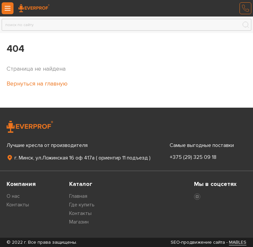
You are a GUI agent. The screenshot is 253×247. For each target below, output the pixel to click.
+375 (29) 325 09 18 (193, 157)
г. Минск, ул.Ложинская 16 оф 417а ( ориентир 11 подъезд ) (79, 158)
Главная (78, 196)
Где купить (82, 204)
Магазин (79, 222)
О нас (13, 196)
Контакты (18, 204)
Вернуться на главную (37, 83)
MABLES (237, 242)
